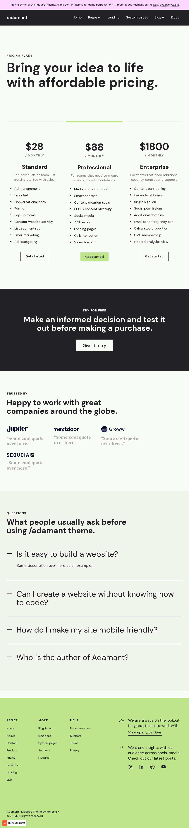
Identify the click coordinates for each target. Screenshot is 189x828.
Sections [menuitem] (44, 750)
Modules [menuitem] (44, 758)
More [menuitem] (43, 720)
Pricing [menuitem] (11, 758)
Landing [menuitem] (12, 772)
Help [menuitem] (74, 720)
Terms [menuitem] (74, 743)
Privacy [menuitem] (75, 750)
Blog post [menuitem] (44, 736)
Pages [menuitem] (12, 720)
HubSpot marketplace (166, 4)
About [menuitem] (11, 736)
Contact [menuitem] (12, 743)
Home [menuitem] (10, 729)
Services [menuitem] (12, 765)
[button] (94, 17)
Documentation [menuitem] (80, 729)
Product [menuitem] (12, 750)
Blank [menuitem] (10, 780)
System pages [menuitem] (48, 743)
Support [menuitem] (75, 736)
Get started (34, 256)
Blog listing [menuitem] (45, 729)
